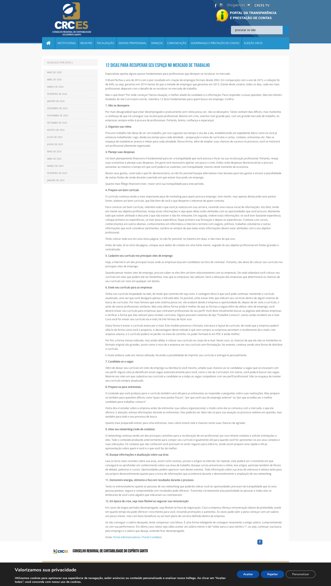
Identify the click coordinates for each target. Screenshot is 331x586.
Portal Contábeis (152, 537)
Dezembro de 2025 (57, 108)
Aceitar (248, 574)
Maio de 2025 (54, 151)
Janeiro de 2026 (56, 101)
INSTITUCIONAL (66, 43)
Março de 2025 (55, 166)
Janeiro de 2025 (56, 180)
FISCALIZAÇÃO (105, 43)
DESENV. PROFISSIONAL (133, 43)
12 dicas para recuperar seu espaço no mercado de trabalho (157, 65)
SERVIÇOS (157, 43)
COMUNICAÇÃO (177, 43)
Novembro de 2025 (57, 115)
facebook (270, 544)
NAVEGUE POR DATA (59, 62)
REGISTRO (86, 43)
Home (48, 43)
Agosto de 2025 (56, 130)
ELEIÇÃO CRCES (253, 43)
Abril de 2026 (54, 79)
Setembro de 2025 (57, 122)
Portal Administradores (126, 537)
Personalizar (300, 574)
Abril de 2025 (54, 158)
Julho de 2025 (54, 137)
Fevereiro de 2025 (57, 173)
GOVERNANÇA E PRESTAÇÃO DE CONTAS (215, 43)
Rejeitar (272, 574)
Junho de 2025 (55, 144)
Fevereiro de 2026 (57, 94)
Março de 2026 (55, 86)
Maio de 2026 (54, 72)
